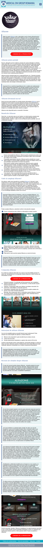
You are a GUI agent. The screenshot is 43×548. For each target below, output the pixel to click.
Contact (38, 541)
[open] (40, 4)
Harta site (32, 541)
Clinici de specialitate (23, 541)
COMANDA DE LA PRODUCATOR (22, 54)
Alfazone (12, 36)
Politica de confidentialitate (9, 541)
